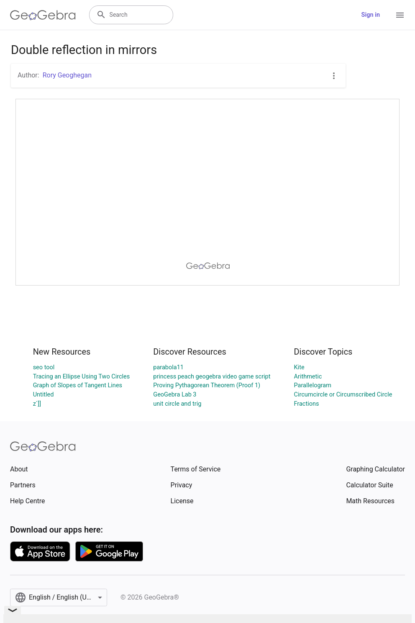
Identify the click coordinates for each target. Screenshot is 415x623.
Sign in (370, 14)
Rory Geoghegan (67, 75)
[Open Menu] (400, 15)
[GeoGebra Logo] (43, 15)
